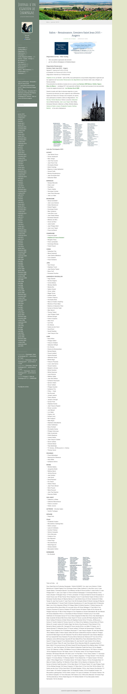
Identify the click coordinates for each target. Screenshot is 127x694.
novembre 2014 (22, 156)
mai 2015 (20, 149)
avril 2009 (20, 265)
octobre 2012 (21, 193)
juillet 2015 (21, 145)
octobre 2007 (21, 298)
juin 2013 (20, 180)
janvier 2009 (21, 270)
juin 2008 (20, 283)
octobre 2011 (21, 211)
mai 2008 (20, 285)
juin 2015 (20, 147)
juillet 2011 (21, 217)
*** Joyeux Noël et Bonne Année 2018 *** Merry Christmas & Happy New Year (27, 87)
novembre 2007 (22, 296)
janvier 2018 (21, 114)
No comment (21, 60)
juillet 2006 (21, 325)
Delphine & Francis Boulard (56, 237)
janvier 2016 (21, 136)
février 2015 (21, 151)
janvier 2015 (21, 152)
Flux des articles (23, 386)
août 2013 (20, 178)
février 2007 (21, 313)
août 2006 (20, 324)
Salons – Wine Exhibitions (24, 69)
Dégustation (21, 51)
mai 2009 (20, 263)
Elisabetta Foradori (66, 106)
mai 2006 (20, 329)
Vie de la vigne (21, 71)
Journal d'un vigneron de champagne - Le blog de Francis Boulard (75, 690)
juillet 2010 (21, 239)
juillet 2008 (21, 281)
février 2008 (21, 290)
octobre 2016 (21, 130)
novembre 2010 (22, 232)
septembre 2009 (22, 255)
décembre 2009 (22, 250)
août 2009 (20, 257)
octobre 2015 (21, 141)
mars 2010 (21, 246)
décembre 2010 (22, 230)
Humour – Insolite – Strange (25, 58)
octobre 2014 (21, 158)
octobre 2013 (21, 175)
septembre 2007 (22, 300)
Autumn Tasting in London (25, 94)
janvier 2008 (21, 292)
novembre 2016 (22, 128)
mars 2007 (21, 311)
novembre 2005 (22, 340)
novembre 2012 (22, 191)
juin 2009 (20, 261)
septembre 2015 (22, 143)
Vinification (21, 73)
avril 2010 (20, 244)
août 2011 (20, 215)
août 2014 (20, 162)
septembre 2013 (22, 176)
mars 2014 (21, 165)
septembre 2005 (22, 344)
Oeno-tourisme (22, 64)
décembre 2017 (22, 116)
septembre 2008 (22, 278)
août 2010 (20, 237)
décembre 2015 (22, 138)
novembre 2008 (22, 274)
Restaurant (21, 67)
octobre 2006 (21, 320)
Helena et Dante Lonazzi (53, 106)
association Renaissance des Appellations (69, 80)
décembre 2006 (22, 316)
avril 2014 (20, 163)
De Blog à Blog (21, 49)
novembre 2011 (22, 209)
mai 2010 (20, 243)
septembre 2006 (22, 322)
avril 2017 (20, 121)
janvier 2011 (21, 228)
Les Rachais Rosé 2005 (72, 88)
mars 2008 (21, 289)
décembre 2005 (22, 338)
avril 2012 (20, 200)
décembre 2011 (22, 208)
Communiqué (21, 47)
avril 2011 (20, 222)
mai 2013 (20, 182)
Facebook (27, 39)
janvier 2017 (21, 125)
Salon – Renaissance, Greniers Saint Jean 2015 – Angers (75, 34)
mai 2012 (20, 198)
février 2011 (21, 226)
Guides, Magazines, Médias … (25, 56)
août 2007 (20, 301)
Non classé (21, 62)
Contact (27, 37)
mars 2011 (21, 224)
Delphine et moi (50, 77)
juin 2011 (20, 219)
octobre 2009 (21, 254)
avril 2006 (20, 331)
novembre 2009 (22, 252)
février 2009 (21, 268)
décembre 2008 (22, 272)
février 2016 (21, 134)
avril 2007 (20, 309)
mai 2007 (20, 307)
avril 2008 (20, 287)
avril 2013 (20, 184)
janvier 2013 (21, 187)
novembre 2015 (22, 139)
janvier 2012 (21, 206)
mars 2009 (21, 267)
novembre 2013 (22, 173)
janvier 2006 (21, 336)
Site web (27, 35)
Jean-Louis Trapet (65, 102)
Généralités (21, 55)
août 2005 (20, 346)
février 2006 (21, 335)
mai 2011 (20, 220)
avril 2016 (20, 132)
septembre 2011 (22, 213)
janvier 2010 (21, 248)
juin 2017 (20, 119)
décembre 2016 (22, 127)
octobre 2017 (21, 117)
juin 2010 (20, 241)
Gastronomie (21, 53)
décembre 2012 (22, 189)
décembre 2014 (22, 154)
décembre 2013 (22, 171)
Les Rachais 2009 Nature (84, 84)
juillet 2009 (21, 259)
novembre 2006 (22, 318)
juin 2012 (20, 197)
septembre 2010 (22, 235)
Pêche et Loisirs (22, 66)
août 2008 (20, 279)
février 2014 (21, 167)
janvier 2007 (21, 314)
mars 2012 (21, 202)
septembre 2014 (22, 160)
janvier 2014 (21, 169)
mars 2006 (21, 333)
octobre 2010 (21, 233)
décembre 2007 (22, 294)
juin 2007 (20, 305)
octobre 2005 (21, 342)
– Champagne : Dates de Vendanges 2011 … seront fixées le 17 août (27, 356)
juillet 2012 (21, 195)
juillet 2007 (21, 303)
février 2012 (21, 204)
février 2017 (21, 123)
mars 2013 (21, 186)
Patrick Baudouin (56, 100)
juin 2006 (20, 327)
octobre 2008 (21, 276)
